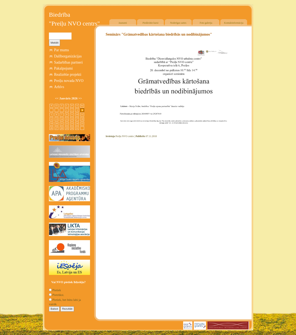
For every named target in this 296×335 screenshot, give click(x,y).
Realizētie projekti (67, 74)
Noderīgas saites (178, 22)
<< (57, 98)
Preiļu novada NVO (68, 81)
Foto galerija (206, 22)
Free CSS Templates (238, 332)
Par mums (61, 50)
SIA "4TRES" (213, 332)
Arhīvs (59, 87)
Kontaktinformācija (233, 22)
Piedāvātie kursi (150, 22)
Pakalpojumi (63, 68)
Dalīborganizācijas (68, 56)
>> (80, 98)
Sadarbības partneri (68, 62)
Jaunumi (123, 22)
